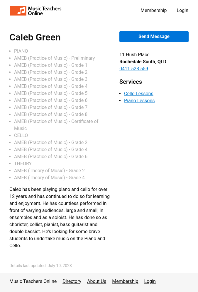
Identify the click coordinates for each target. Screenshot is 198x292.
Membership (154, 10)
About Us (96, 281)
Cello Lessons (138, 93)
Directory (71, 281)
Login (182, 10)
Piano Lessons (139, 100)
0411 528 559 (133, 68)
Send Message (154, 36)
